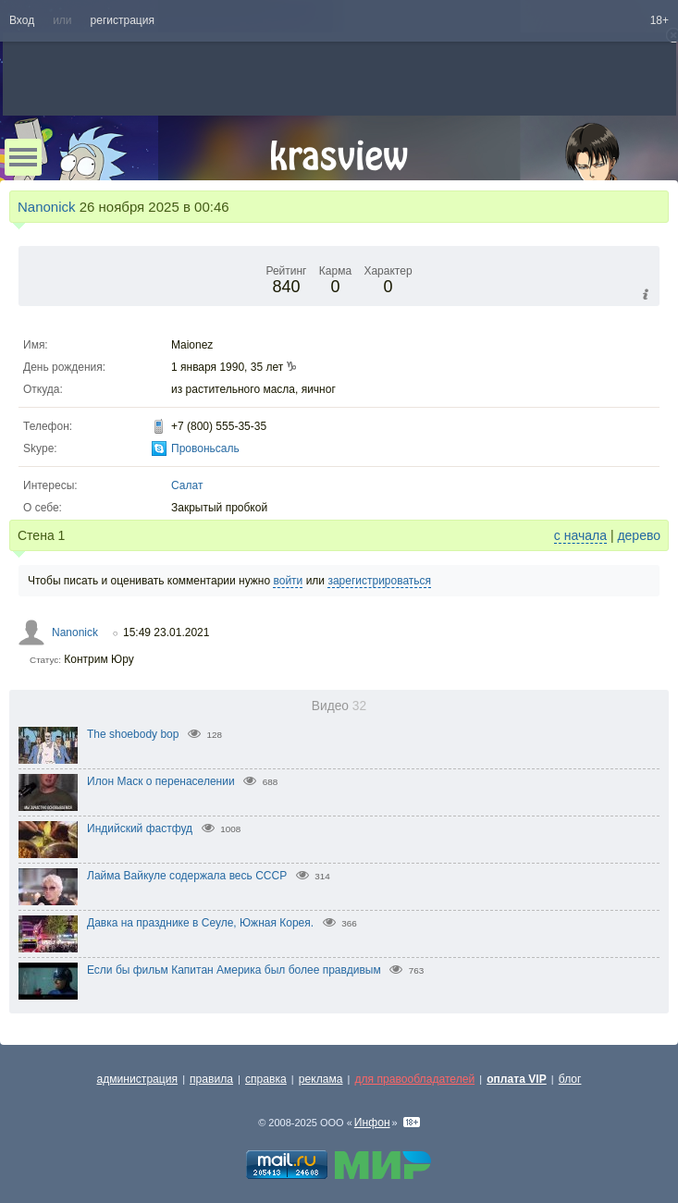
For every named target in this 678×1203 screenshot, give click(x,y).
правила (211, 1079)
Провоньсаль (205, 448)
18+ (659, 20)
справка (266, 1079)
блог (570, 1079)
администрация (138, 1079)
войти (287, 580)
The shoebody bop (133, 734)
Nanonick (47, 207)
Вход (21, 20)
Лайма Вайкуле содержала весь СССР (187, 875)
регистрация (122, 20)
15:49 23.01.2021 (166, 632)
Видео (339, 706)
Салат (187, 485)
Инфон (372, 1122)
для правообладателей (414, 1079)
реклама (321, 1079)
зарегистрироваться (379, 580)
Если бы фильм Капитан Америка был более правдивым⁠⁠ (234, 970)
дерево (638, 535)
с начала (580, 535)
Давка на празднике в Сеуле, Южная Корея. (200, 922)
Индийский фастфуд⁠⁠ (139, 828)
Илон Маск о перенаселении (161, 781)
